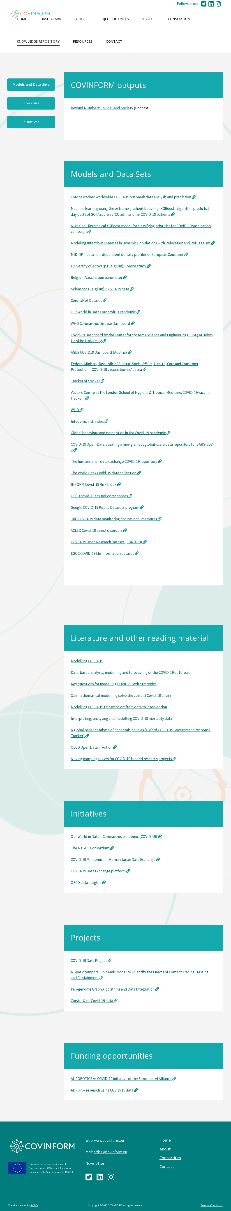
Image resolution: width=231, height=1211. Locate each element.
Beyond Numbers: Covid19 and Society (102, 108)
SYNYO (34, 1205)
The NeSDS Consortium (90, 848)
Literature (31, 103)
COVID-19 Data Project (89, 960)
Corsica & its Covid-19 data (92, 1000)
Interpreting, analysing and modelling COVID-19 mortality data (121, 718)
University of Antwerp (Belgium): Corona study (111, 266)
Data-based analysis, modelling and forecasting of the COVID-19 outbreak (130, 672)
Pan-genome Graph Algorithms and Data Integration (113, 989)
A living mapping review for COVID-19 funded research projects (123, 758)
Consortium (170, 1157)
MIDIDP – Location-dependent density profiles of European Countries (127, 254)
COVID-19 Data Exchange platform (98, 871)
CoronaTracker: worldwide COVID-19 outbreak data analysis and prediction (131, 197)
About (165, 1149)
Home (165, 1140)
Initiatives (31, 121)
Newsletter (94, 1163)
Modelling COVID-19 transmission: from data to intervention (119, 706)
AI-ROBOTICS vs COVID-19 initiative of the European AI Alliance (121, 1078)
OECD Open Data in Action (94, 747)
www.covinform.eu (109, 1140)
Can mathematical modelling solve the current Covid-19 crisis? (121, 695)
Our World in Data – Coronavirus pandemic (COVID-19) (114, 836)
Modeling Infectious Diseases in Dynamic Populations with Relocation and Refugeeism (141, 243)
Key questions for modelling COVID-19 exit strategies (114, 683)
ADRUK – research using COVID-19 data (102, 1090)
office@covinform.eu (110, 1151)
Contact (166, 1166)
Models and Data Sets (31, 84)
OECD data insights (88, 882)
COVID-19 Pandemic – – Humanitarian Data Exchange (113, 859)
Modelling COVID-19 (87, 660)
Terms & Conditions (212, 1205)
